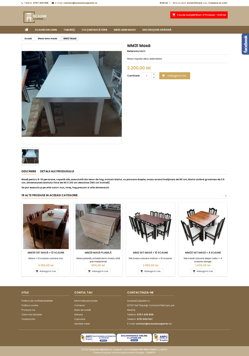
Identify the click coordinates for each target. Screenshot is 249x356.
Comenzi (79, 305)
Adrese (78, 314)
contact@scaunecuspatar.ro (80, 2)
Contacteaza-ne (140, 292)
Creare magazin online (105, 352)
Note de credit (82, 310)
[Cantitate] (146, 75)
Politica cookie (29, 305)
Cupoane (79, 319)
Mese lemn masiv (125, 30)
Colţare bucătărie (94, 30)
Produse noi (28, 310)
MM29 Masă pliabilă (98, 252)
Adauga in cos (174, 76)
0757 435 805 (40, 2)
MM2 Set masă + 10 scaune (150, 252)
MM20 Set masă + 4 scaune (203, 252)
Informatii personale (86, 300)
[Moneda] (165, 3)
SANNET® (150, 352)
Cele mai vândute (31, 314)
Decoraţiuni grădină (156, 30)
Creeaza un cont (217, 2)
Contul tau (83, 292)
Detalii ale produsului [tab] (57, 171)
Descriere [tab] (28, 171)
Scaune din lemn (46, 30)
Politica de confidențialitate (37, 300)
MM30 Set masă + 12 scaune (46, 252)
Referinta (133, 51)
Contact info (28, 319)
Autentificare (194, 2)
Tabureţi (69, 30)
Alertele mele (82, 323)
